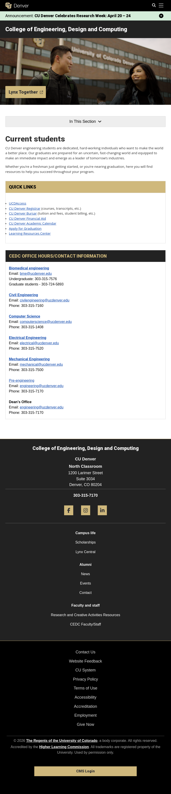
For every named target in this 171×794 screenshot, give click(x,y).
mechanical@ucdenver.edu (41, 364)
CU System (85, 670)
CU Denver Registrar (24, 208)
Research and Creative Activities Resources (85, 615)
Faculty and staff (85, 605)
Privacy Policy (85, 679)
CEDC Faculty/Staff (85, 624)
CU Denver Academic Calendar (32, 223)
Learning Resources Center (30, 233)
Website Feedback (85, 661)
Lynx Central (85, 552)
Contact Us (85, 652)
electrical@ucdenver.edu (39, 343)
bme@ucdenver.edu (36, 273)
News (85, 574)
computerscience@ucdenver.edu (46, 322)
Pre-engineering (21, 380)
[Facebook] (69, 517)
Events (85, 583)
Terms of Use (85, 688)
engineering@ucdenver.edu (41, 386)
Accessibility (85, 697)
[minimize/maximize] (161, 16)
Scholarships (85, 542)
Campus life (85, 533)
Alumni (85, 564)
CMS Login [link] (85, 771)
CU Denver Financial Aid (27, 218)
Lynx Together (26, 92)
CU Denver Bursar (23, 213)
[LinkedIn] (102, 517)
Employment (85, 715)
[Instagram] (86, 517)
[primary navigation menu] (161, 5)
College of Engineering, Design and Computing (66, 29)
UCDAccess (17, 203)
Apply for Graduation (25, 228)
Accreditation (85, 706)
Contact (85, 593)
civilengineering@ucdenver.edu (44, 300)
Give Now (85, 724)
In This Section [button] (85, 121)
